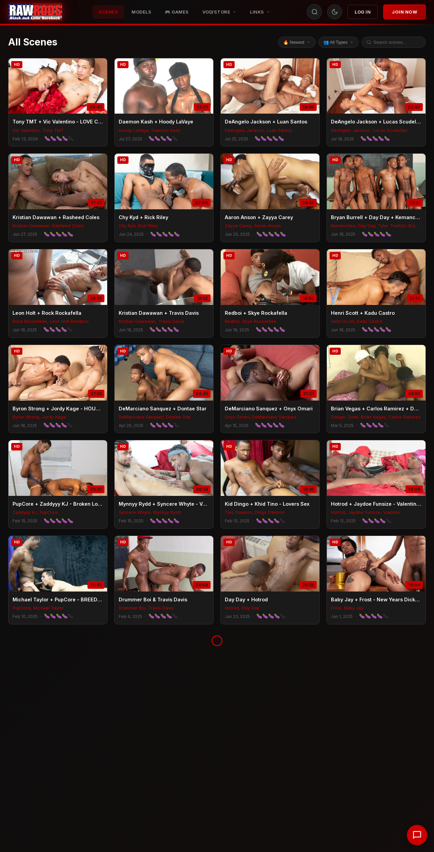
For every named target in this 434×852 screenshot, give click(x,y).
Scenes (108, 12)
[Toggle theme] (334, 11)
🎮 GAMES (177, 12)
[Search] (314, 11)
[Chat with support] (417, 835)
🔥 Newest (297, 42)
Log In (363, 12)
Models (141, 12)
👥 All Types (338, 42)
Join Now (404, 12)
